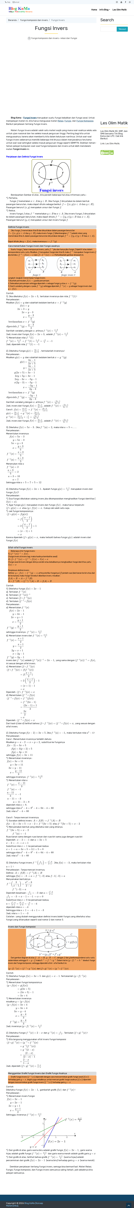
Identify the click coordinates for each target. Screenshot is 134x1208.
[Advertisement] (51, 61)
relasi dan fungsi (68, 38)
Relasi (60, 121)
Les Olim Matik (120, 9)
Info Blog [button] (103, 9)
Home (94, 9)
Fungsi (68, 121)
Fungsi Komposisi (85, 121)
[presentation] (17, 201)
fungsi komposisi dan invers (34, 20)
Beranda (12, 20)
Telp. (8, 2)
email (16, 2)
